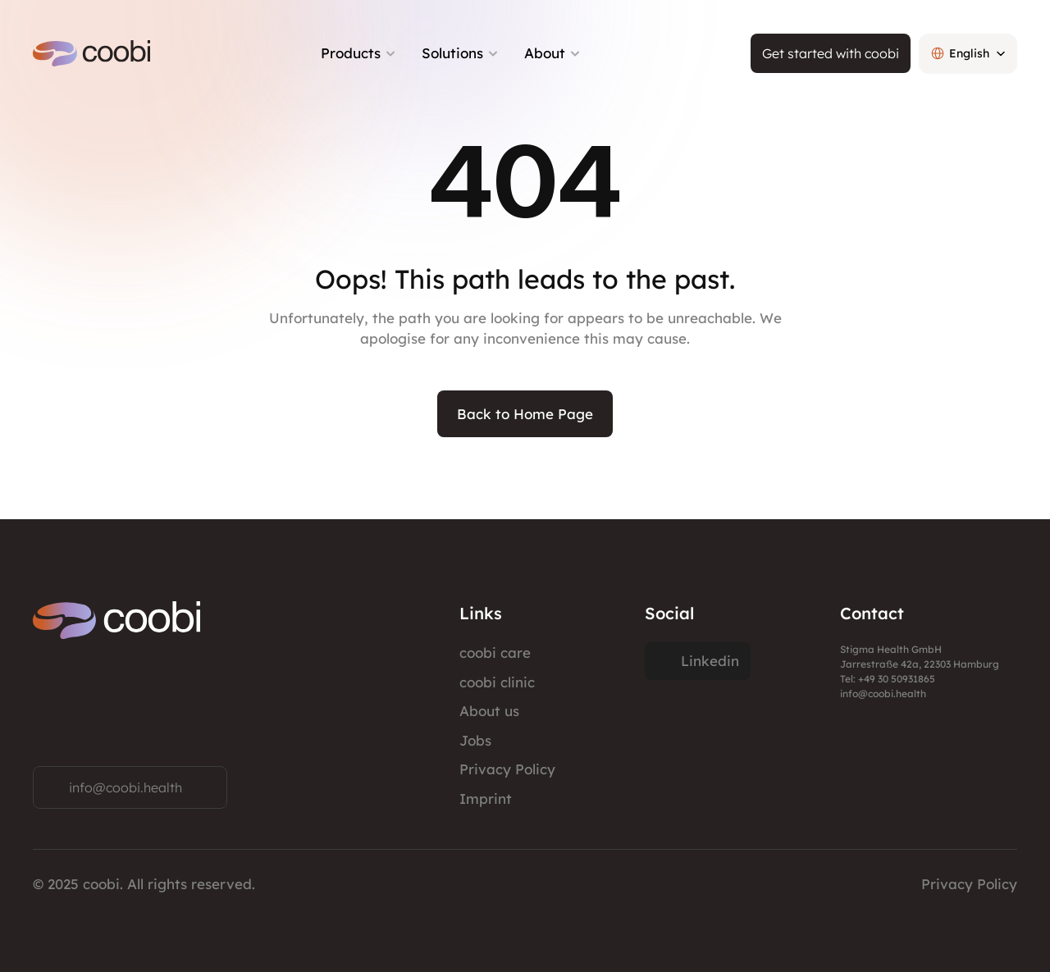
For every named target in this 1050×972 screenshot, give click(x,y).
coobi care (495, 652)
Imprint (485, 798)
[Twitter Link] (698, 661)
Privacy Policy (507, 769)
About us (489, 710)
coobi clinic (497, 682)
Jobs (475, 740)
